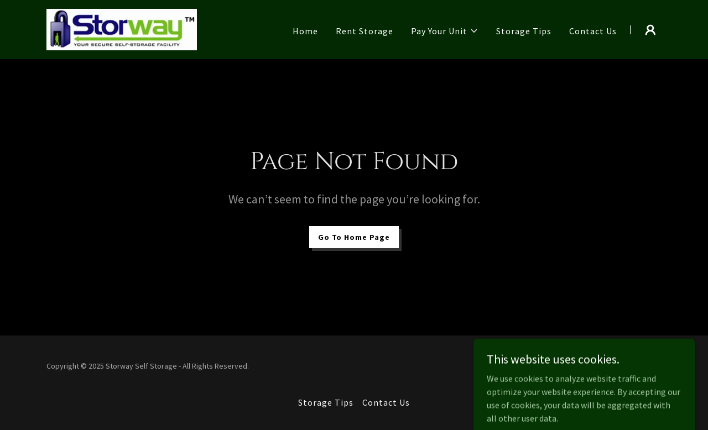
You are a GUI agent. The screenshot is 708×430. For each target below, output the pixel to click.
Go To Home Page (354, 237)
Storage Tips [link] (523, 30)
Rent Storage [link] (364, 30)
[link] (121, 28)
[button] (444, 31)
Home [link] (305, 30)
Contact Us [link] (593, 30)
